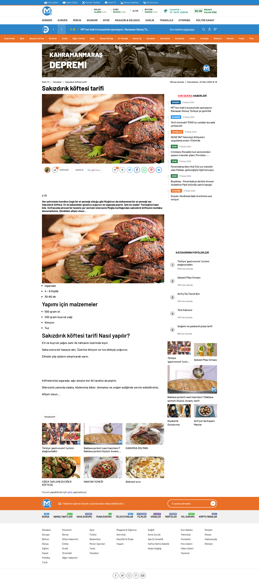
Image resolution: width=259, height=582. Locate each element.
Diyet (92, 38)
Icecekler (150, 38)
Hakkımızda (211, 539)
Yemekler (57, 82)
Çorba (65, 38)
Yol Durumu (150, 2)
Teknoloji (166, 20)
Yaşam (120, 543)
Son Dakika (187, 529)
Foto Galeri (51, 2)
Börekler (53, 38)
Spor (106, 20)
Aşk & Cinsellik (155, 539)
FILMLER (142, 515)
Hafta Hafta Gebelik (158, 543)
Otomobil (185, 20)
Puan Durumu (104, 515)
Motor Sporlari (97, 543)
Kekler (192, 38)
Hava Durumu (84, 515)
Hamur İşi (137, 38)
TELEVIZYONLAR (124, 515)
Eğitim (45, 548)
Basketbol (95, 539)
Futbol (93, 534)
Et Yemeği (123, 38)
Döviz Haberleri (70, 539)
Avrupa (62, 20)
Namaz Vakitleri (130, 2)
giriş (70, 492)
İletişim (208, 529)
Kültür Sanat (205, 20)
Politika (46, 557)
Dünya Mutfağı (106, 38)
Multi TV (45, 82)
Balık (22, 38)
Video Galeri (70, 2)
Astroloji (121, 534)
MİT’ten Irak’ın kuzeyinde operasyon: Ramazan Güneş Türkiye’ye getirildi (115, 29)
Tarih (45, 562)
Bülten (45, 539)
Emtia (65, 543)
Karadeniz (179, 38)
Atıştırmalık (9, 38)
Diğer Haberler (70, 557)
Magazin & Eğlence (127, 20)
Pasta (241, 38)
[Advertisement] (27, 94)
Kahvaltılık (165, 38)
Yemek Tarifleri (91, 2)
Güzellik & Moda (124, 539)
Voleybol (94, 553)
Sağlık (149, 20)
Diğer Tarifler (79, 38)
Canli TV (110, 2)
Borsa (45, 515)
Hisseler (156, 515)
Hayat (45, 553)
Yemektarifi (49, 416)
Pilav (251, 38)
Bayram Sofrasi (36, 38)
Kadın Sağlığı (154, 548)
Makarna (218, 38)
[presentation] (53, 29)
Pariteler (171, 515)
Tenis (92, 548)
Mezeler (230, 38)
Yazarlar (185, 553)
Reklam (209, 543)
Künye (208, 534)
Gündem (47, 20)
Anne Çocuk (154, 534)
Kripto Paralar (208, 515)
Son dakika (182, 29)
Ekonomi (92, 20)
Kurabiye (204, 38)
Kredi (65, 548)
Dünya (77, 20)
